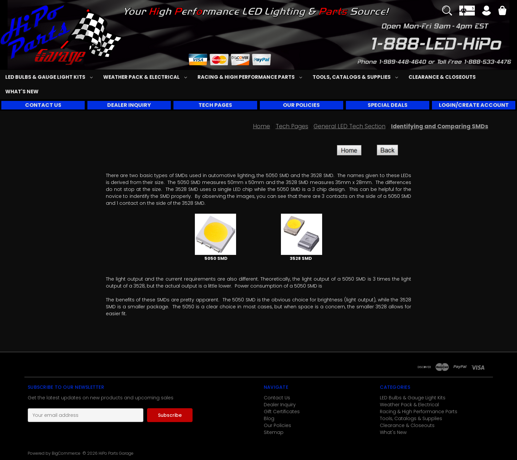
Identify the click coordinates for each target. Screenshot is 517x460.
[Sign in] (486, 11)
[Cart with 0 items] (502, 11)
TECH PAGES (215, 105)
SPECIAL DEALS (388, 105)
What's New (22, 91)
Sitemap (274, 432)
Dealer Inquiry (280, 404)
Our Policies (277, 425)
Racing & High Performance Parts (250, 77)
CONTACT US (43, 105)
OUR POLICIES (301, 105)
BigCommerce (66, 453)
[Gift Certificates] (467, 10)
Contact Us (277, 397)
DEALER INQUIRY (129, 105)
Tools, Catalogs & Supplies (355, 77)
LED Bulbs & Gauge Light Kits (49, 77)
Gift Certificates (282, 411)
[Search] (447, 10)
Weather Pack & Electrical (145, 77)
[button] (43, 105)
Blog (269, 418)
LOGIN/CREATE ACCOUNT (474, 105)
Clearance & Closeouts (442, 77)
